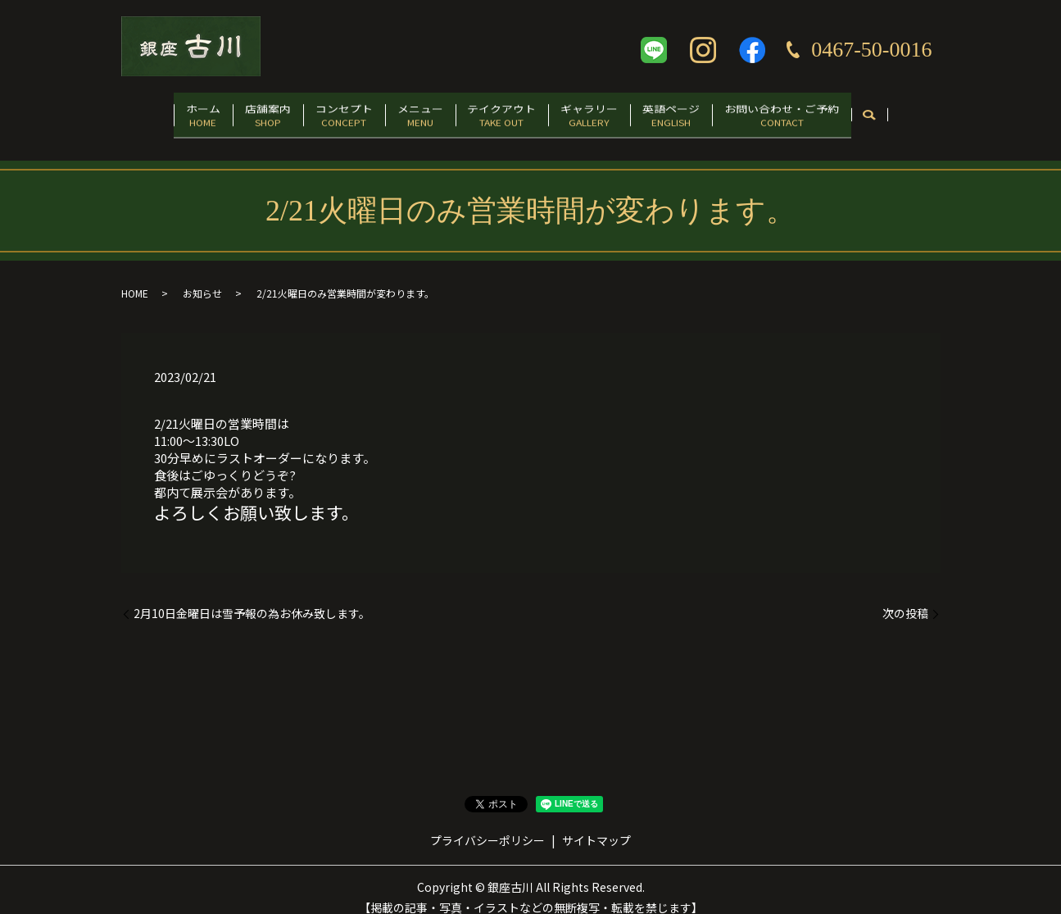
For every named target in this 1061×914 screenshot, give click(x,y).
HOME (134, 278)
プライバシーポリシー (487, 825)
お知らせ (202, 278)
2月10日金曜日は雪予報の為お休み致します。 (252, 598)
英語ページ (701, 112)
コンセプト (325, 112)
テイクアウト (508, 112)
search (918, 113)
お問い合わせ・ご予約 (824, 112)
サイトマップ (596, 825)
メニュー (414, 112)
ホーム (160, 112)
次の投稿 (905, 598)
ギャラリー (607, 112)
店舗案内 (237, 112)
